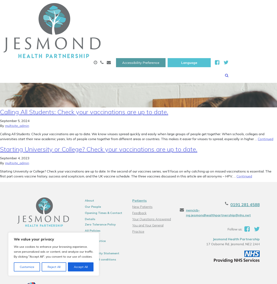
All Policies (89, 197)
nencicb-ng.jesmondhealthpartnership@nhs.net (220, 179)
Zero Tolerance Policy (97, 191)
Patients (139, 167)
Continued (265, 105)
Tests (210, 20)
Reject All (54, 267)
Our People (90, 173)
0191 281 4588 (252, 171)
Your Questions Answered (151, 186)
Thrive (263, 277)
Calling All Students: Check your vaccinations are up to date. (84, 78)
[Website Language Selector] (234, 7)
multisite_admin (17, 92)
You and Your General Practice (147, 192)
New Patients (240, 20)
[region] (53, 254)
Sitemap (88, 214)
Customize (27, 267)
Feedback (139, 179)
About (63, 20)
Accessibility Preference (185, 8)
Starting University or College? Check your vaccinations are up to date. (98, 116)
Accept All (81, 267)
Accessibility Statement (99, 220)
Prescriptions (140, 20)
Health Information (73, 35)
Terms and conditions (97, 226)
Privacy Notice (92, 207)
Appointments (100, 20)
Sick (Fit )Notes (178, 20)
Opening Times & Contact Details (100, 180)
